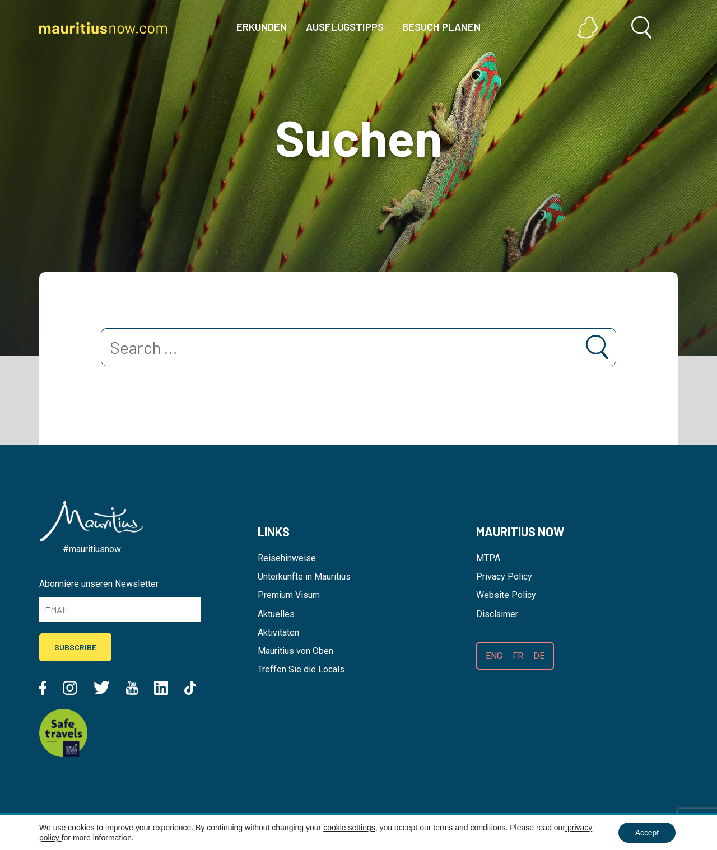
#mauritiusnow (92, 549)
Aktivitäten (278, 632)
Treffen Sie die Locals (301, 669)
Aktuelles (276, 614)
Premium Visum (289, 595)
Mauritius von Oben (295, 651)
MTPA (488, 558)
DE (538, 656)
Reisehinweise (287, 558)
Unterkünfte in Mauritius (304, 576)
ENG (494, 656)
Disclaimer (497, 614)
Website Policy (506, 595)
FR (518, 656)
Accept (647, 832)
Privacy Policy (504, 576)
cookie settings (349, 827)
